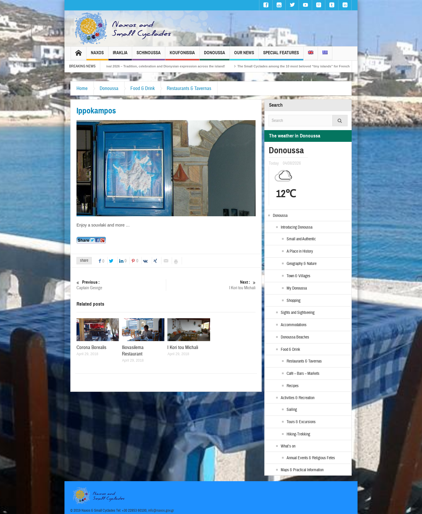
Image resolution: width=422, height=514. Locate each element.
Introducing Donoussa (296, 227)
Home (82, 88)
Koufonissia (182, 55)
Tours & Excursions (301, 422)
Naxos (97, 55)
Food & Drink (142, 88)
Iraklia (120, 55)
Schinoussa (148, 55)
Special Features (281, 55)
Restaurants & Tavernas (189, 88)
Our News (244, 55)
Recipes (293, 386)
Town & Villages (298, 276)
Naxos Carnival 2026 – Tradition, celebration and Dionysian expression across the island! (164, 66)
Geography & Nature (301, 263)
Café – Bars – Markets (303, 373)
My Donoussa (297, 288)
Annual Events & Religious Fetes (311, 458)
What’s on (288, 446)
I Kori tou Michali (211, 285)
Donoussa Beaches (295, 337)
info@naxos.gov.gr (161, 510)
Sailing (292, 409)
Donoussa (214, 55)
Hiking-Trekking (298, 434)
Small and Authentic (301, 239)
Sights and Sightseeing (297, 312)
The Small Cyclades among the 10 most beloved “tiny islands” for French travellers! (309, 66)
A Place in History (300, 251)
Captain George (121, 285)
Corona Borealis (91, 347)
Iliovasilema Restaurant (133, 350)
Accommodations (294, 325)
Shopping (293, 300)
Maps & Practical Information (302, 470)
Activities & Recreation (297, 398)
